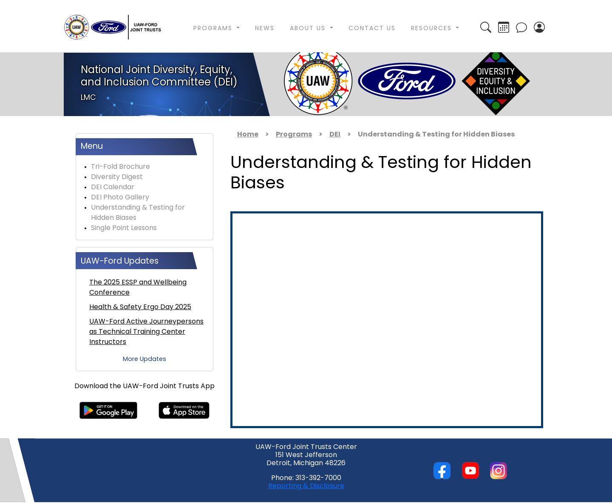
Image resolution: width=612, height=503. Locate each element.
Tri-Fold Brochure (120, 167)
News (265, 29)
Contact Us (372, 29)
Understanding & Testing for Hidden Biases (138, 213)
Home (247, 134)
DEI (334, 134)
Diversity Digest (117, 177)
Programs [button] (214, 29)
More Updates (144, 359)
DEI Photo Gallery (120, 197)
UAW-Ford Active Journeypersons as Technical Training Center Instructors (146, 332)
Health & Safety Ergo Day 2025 (140, 307)
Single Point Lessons (124, 228)
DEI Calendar (112, 187)
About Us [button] (309, 29)
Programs (294, 134)
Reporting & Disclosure (306, 486)
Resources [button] (432, 29)
